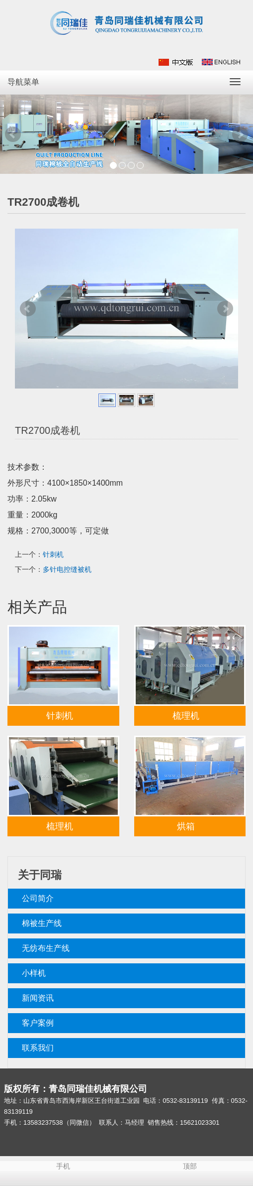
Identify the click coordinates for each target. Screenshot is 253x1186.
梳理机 (185, 716)
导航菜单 (23, 82)
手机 (63, 1166)
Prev (13, 134)
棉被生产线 (42, 923)
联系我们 (38, 1048)
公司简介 (38, 898)
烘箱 (186, 826)
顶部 (190, 1166)
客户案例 (38, 1023)
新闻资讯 (38, 998)
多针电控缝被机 (67, 569)
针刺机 (53, 554)
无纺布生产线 (46, 948)
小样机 (34, 973)
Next (240, 134)
